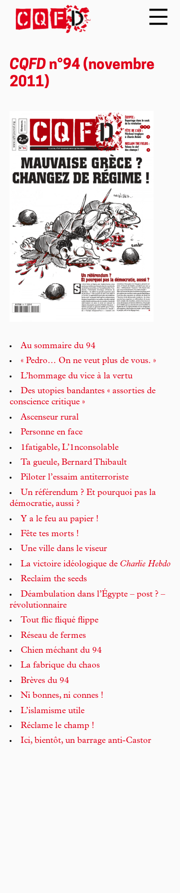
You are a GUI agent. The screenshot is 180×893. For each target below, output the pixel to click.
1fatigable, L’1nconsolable (70, 448)
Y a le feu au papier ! (59, 519)
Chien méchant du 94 (61, 650)
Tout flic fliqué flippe (59, 620)
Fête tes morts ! (50, 534)
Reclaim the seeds (54, 579)
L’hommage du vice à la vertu (76, 376)
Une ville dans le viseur (64, 549)
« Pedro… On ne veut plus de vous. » (88, 361)
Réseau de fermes (53, 636)
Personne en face (52, 432)
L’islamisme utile (52, 711)
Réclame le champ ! (57, 726)
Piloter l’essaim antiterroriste (75, 477)
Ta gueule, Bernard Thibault (74, 462)
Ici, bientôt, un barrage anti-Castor (86, 741)
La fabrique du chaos (60, 665)
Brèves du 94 (45, 681)
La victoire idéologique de (95, 564)
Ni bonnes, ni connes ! (62, 696)
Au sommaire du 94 (58, 346)
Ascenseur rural (50, 417)
